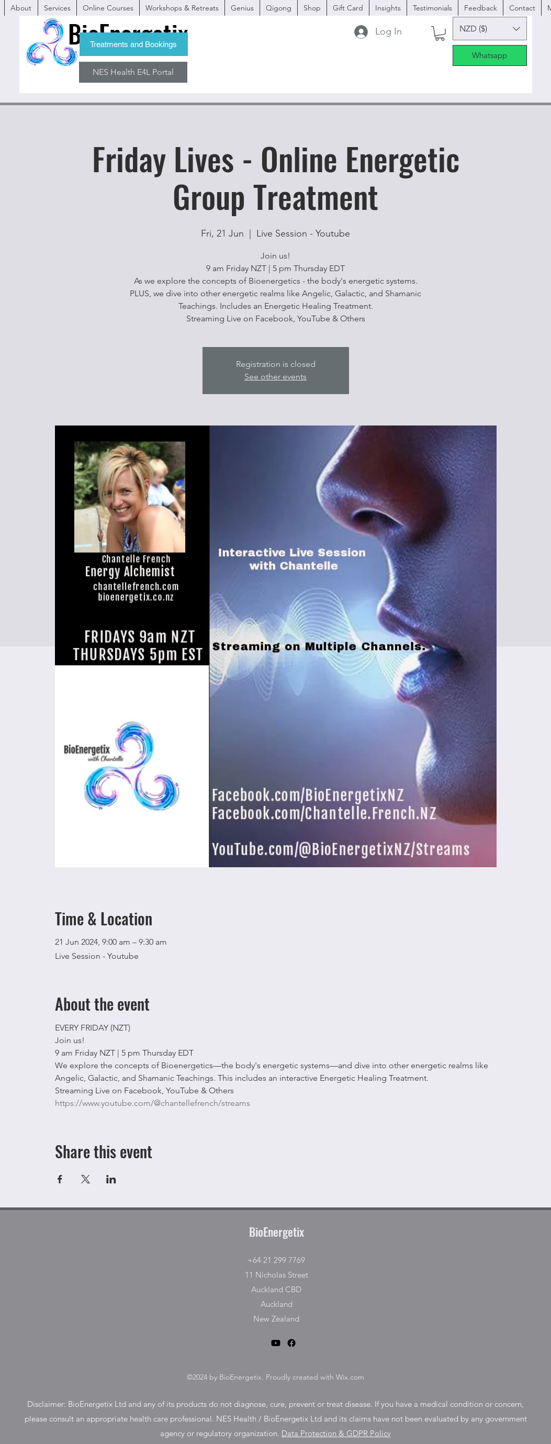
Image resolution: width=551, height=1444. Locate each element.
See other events (275, 377)
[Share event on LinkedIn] (111, 1179)
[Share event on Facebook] (60, 1179)
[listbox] (490, 28)
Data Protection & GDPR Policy (336, 1433)
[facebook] (414, 31)
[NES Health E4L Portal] (133, 72)
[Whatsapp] (490, 55)
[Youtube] (276, 1343)
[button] (439, 33)
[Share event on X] (86, 1179)
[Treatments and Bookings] (134, 44)
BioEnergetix (276, 1231)
